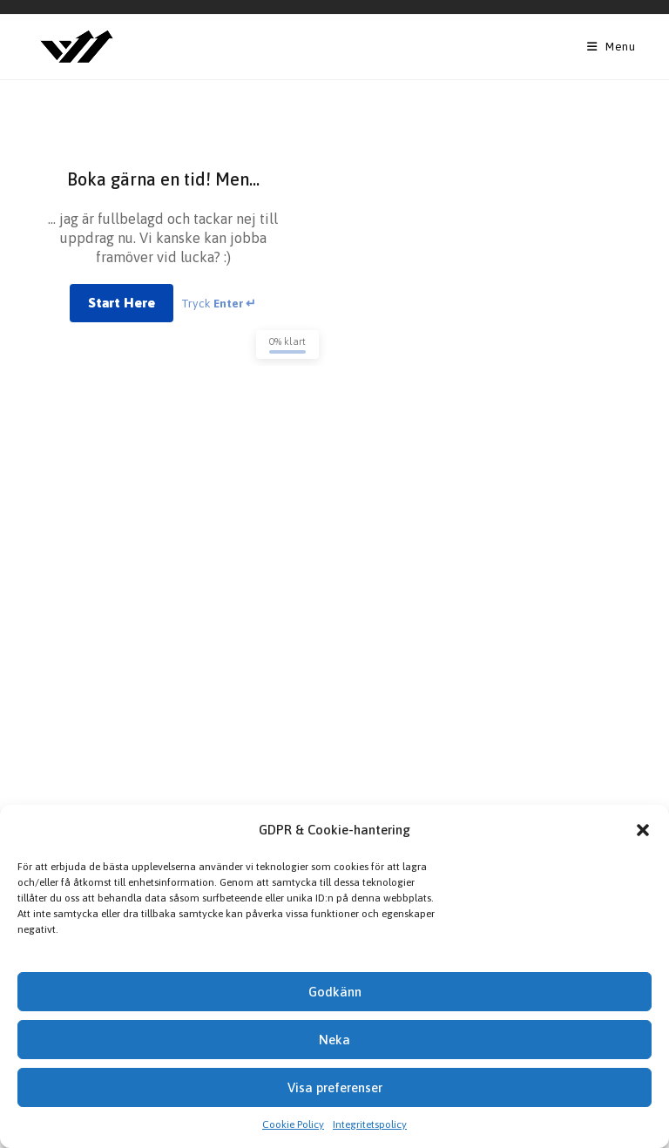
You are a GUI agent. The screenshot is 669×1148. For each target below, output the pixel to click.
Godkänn (335, 991)
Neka (334, 1039)
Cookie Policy (293, 1124)
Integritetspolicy (370, 1124)
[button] (643, 830)
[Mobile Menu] (611, 46)
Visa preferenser (334, 1087)
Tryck (218, 303)
